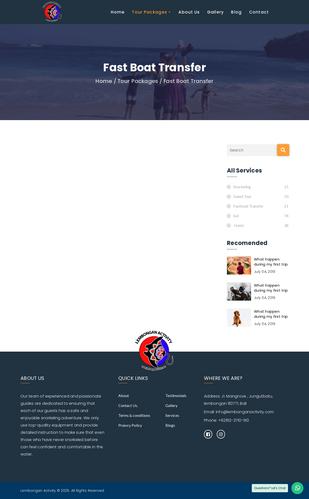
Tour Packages (149, 12)
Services (172, 415)
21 (286, 206)
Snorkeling (239, 186)
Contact (259, 12)
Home (118, 12)
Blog (236, 12)
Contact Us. (128, 405)
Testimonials (175, 395)
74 (286, 215)
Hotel (235, 225)
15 (286, 186)
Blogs (170, 425)
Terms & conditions (134, 415)
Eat (233, 215)
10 (286, 196)
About (123, 395)
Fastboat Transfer (245, 206)
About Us (189, 12)
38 (286, 225)
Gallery (215, 12)
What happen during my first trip (271, 262)
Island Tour (239, 196)
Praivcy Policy (130, 425)
